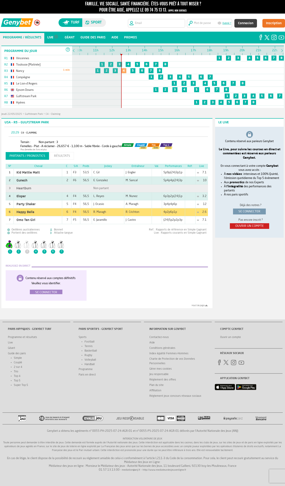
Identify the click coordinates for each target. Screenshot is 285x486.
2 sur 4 (18, 367)
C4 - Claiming (53, 114)
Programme (86, 369)
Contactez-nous (159, 337)
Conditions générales (162, 348)
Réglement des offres (162, 379)
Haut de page (198, 305)
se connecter (249, 211)
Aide (152, 342)
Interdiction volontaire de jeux (142, 439)
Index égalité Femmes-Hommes (168, 353)
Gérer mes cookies (160, 369)
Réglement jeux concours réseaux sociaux (175, 396)
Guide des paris (17, 353)
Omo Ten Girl (25, 220)
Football (89, 341)
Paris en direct (87, 374)
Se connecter (46, 292)
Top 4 (17, 376)
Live (10, 342)
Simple (18, 358)
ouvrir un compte (249, 226)
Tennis (89, 346)
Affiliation (155, 390)
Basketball (91, 351)
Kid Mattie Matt (28, 172)
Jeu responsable (159, 374)
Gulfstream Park (34, 114)
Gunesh (21, 180)
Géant (11, 348)
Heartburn (23, 188)
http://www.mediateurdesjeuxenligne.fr (164, 470)
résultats (62, 155)
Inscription (274, 23)
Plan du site (156, 385)
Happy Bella (25, 212)
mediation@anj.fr (131, 470)
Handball (90, 364)
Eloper (21, 196)
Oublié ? (226, 23)
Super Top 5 (21, 385)
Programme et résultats (22, 337)
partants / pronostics (27, 155)
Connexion (245, 23)
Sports (83, 337)
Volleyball (90, 360)
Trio (16, 371)
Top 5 (17, 380)
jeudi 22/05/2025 (11, 114)
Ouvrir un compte (230, 337)
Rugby (88, 355)
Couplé (18, 362)
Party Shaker (25, 204)
